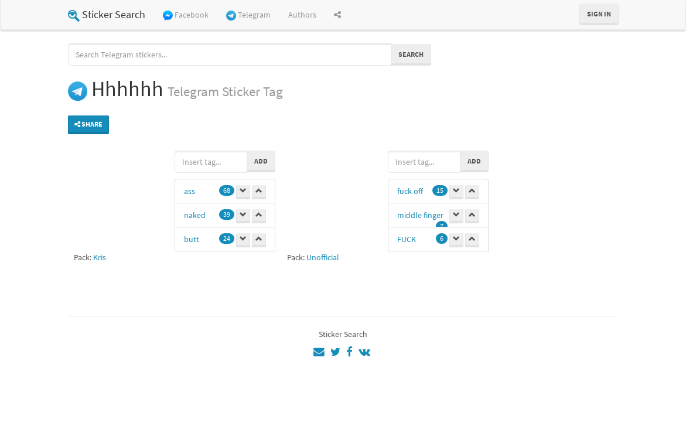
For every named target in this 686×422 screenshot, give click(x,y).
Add (261, 160)
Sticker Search (106, 14)
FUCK (406, 239)
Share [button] (88, 124)
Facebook (186, 15)
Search (411, 54)
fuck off (410, 191)
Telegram (248, 15)
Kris (99, 257)
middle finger (420, 215)
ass (189, 191)
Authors (302, 14)
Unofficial (322, 257)
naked (195, 215)
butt (191, 239)
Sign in (599, 13)
